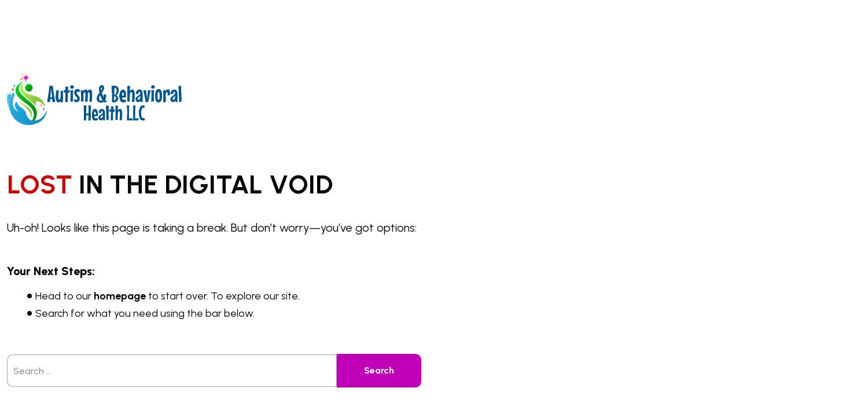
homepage (120, 296)
